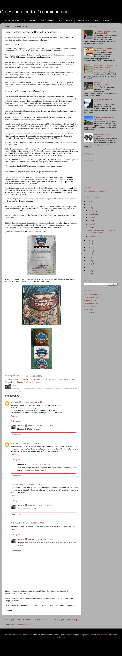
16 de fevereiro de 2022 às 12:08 (40, 426)
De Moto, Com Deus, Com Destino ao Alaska (104, 84)
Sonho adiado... (30, 20)
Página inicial (42, 619)
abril (90, 227)
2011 (89, 271)
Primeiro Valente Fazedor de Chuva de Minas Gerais (101, 231)
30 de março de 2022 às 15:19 (39, 505)
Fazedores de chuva (91, 303)
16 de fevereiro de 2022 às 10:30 (31, 402)
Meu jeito (68, 20)
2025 (89, 201)
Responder (15, 416)
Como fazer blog (90, 312)
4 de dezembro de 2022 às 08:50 (37, 464)
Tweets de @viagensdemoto (95, 191)
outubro (92, 211)
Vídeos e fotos (83, 20)
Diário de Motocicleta (92, 297)
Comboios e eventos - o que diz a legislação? (105, 32)
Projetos (106, 20)
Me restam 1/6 (54, 20)
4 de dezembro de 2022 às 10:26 (40, 539)
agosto (91, 217)
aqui (30, 151)
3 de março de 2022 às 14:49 (30, 443)
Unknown (14, 402)
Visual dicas (88, 309)
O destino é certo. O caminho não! (35, 11)
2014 (89, 261)
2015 (89, 257)
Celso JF (20, 426)
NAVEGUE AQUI (12, 20)
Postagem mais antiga (66, 619)
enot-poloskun (102, 635)
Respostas (17, 421)
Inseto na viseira (90, 306)
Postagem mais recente (17, 619)
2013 (89, 264)
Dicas (96, 20)
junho (91, 221)
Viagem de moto (90, 300)
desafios (35, 37)
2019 (89, 244)
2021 (89, 208)
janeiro (91, 236)
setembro (92, 214)
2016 (89, 254)
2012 (89, 267)
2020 (89, 241)
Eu (42, 20)
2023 (89, 204)
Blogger (62, 637)
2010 (89, 274)
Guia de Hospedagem (92, 294)
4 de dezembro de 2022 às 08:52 (31, 523)
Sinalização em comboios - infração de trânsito (104, 49)
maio (91, 224)
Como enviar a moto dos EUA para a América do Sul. (105, 66)
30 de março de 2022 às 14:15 (30, 484)
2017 (89, 251)
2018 (89, 247)
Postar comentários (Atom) (21, 625)
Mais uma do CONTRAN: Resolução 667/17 (104, 135)
